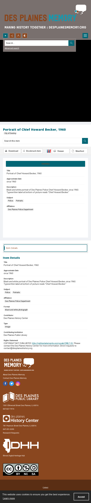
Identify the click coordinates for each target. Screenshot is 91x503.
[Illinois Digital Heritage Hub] (21, 446)
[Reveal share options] (12, 35)
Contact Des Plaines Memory (15, 378)
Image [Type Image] (7, 327)
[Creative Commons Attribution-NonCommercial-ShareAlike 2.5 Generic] (21, 469)
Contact (45, 487)
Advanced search (12, 48)
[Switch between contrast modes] (24, 35)
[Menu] (85, 35)
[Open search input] (5, 35)
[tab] (45, 164)
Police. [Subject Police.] (11, 201)
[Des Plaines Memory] (19, 364)
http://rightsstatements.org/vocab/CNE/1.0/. (53, 343)
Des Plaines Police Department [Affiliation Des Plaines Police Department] (20, 210)
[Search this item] (42, 141)
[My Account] (18, 35)
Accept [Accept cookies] (81, 497)
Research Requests (11, 433)
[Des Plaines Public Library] (21, 397)
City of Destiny (10, 133)
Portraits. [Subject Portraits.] (19, 201)
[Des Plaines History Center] (21, 419)
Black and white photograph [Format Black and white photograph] (16, 310)
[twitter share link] (11, 383)
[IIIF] (49, 150)
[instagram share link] (18, 383)
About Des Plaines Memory (14, 375)
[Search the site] (36, 43)
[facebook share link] (5, 383)
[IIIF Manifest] (79, 151)
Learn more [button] (9, 498)
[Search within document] (85, 141)
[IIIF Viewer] (60, 151)
